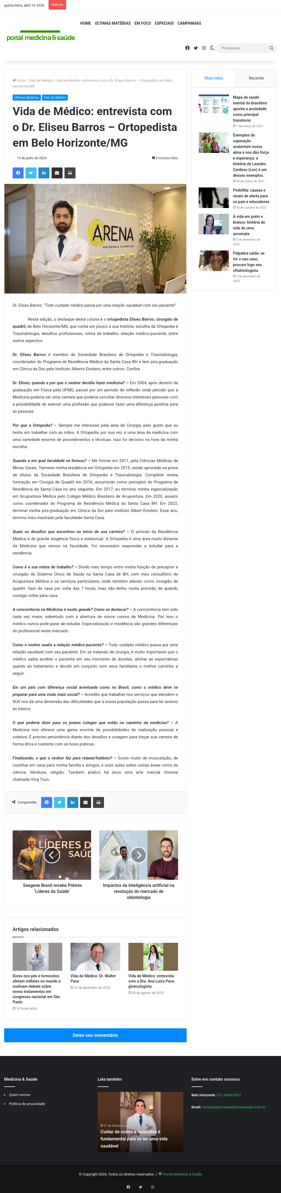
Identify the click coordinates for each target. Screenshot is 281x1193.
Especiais (164, 23)
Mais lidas (213, 78)
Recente (256, 78)
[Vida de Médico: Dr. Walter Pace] (95, 957)
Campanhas (189, 23)
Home (85, 23)
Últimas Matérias (113, 23)
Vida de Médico (41, 80)
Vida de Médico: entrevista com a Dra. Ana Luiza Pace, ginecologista (151, 981)
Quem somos (19, 1095)
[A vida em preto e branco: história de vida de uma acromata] (215, 241)
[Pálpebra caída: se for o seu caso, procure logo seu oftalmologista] (215, 278)
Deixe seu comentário (95, 1035)
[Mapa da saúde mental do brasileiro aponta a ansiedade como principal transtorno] (215, 106)
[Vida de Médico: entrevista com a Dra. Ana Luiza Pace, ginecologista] (153, 957)
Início (19, 80)
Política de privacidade (27, 1104)
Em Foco (142, 23)
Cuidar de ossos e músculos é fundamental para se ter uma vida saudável (137, 1139)
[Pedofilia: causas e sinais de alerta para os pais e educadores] (215, 205)
